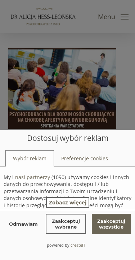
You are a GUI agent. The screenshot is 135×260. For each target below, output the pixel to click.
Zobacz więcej (67, 202)
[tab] (29, 158)
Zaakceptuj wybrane (66, 224)
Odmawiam (23, 224)
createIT (78, 245)
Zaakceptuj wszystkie (111, 224)
